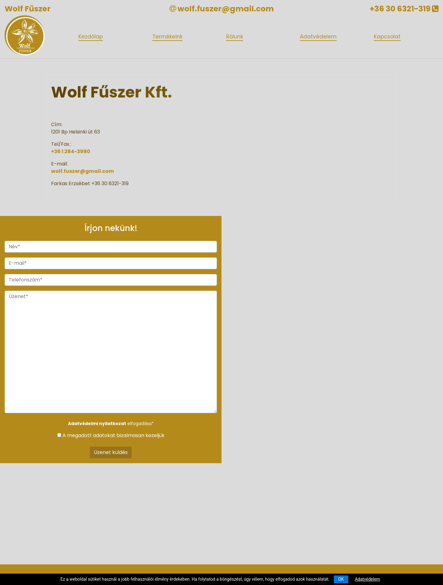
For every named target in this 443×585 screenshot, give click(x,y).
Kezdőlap (90, 36)
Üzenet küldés (111, 452)
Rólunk (234, 36)
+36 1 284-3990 (70, 151)
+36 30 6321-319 (404, 8)
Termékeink (167, 36)
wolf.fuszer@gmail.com (226, 8)
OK (341, 579)
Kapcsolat (387, 36)
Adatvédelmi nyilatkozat (97, 423)
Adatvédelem (318, 36)
